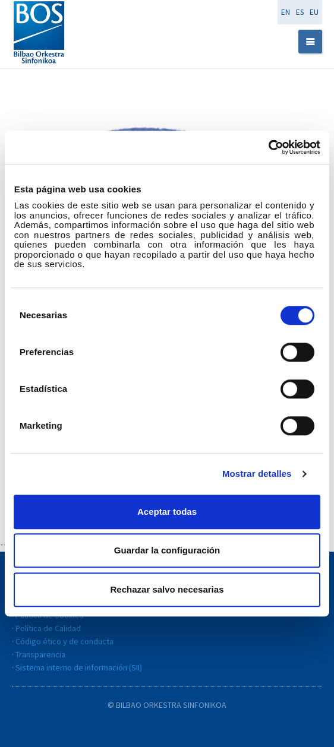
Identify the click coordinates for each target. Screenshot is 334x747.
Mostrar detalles (257, 474)
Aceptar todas (167, 512)
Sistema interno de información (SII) (78, 667)
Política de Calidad (48, 628)
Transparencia (40, 654)
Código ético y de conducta (64, 641)
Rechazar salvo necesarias (167, 589)
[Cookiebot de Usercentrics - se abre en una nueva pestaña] (268, 147)
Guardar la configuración (167, 550)
